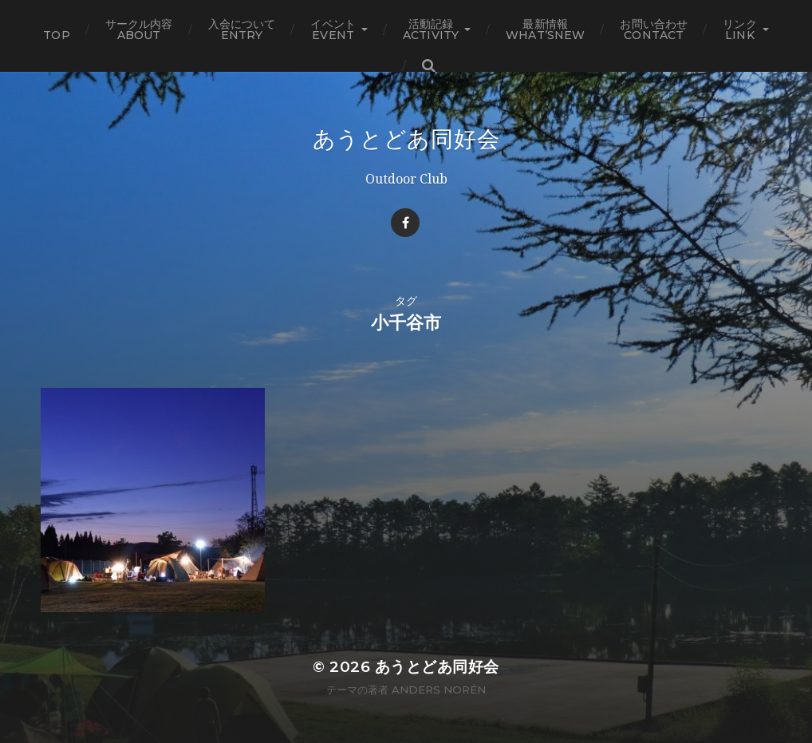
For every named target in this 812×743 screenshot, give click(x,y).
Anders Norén (439, 689)
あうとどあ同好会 (406, 138)
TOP (56, 35)
